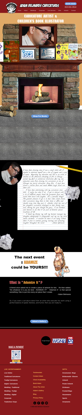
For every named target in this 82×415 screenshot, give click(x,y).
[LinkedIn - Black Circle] (34, 403)
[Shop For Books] (40, 116)
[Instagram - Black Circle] (42, 403)
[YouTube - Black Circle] (46, 403)
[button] (26, 11)
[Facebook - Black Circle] (38, 403)
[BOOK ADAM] (71, 3)
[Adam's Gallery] (39, 321)
